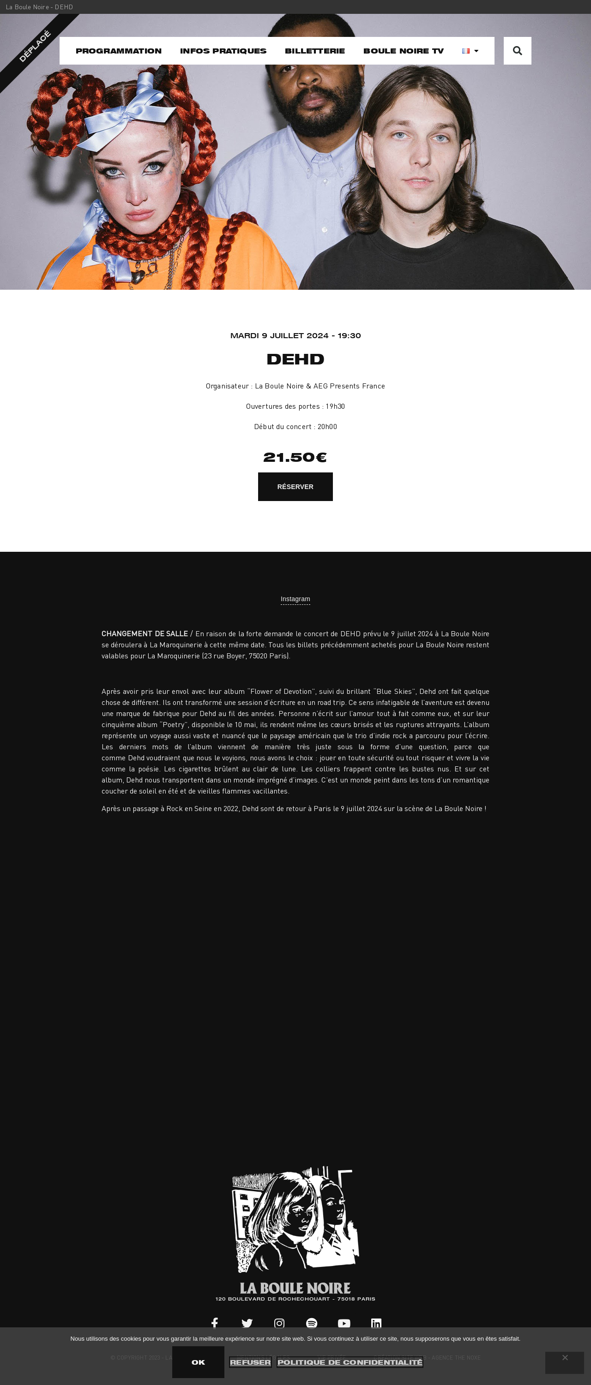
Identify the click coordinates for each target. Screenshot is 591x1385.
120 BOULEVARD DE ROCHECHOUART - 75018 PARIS (295, 1299)
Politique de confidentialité (350, 1362)
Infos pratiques (223, 51)
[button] (517, 51)
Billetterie (315, 51)
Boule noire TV (403, 51)
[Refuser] (564, 1363)
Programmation (119, 51)
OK (198, 1362)
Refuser (250, 1362)
